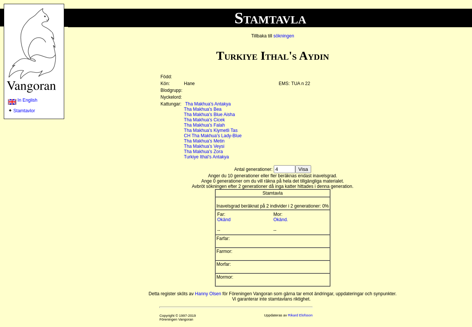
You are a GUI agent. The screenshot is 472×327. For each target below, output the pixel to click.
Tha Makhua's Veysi (204, 146)
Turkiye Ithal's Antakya (206, 157)
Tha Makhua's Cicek (204, 119)
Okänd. (280, 219)
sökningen (283, 36)
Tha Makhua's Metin (204, 141)
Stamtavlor (24, 110)
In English (22, 100)
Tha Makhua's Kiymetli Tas (211, 130)
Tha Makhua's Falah (204, 125)
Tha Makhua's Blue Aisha (209, 114)
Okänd (223, 219)
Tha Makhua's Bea (203, 109)
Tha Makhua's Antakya (208, 104)
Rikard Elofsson (300, 315)
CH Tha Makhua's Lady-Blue (213, 135)
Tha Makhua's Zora (203, 151)
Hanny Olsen (208, 293)
